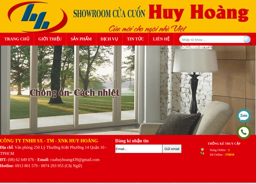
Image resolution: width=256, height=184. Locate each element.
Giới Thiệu (50, 39)
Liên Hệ (161, 39)
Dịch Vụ (109, 39)
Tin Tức (135, 39)
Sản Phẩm (82, 38)
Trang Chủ (16, 39)
